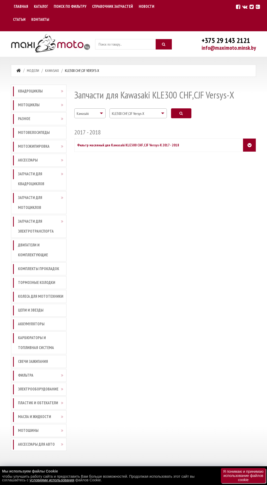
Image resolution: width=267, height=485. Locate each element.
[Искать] (164, 44)
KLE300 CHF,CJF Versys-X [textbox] (128, 113)
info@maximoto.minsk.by (229, 47)
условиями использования (51, 480)
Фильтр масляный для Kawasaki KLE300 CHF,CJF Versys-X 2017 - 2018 (128, 145)
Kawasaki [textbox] (83, 113)
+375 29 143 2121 (226, 40)
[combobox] (90, 113)
